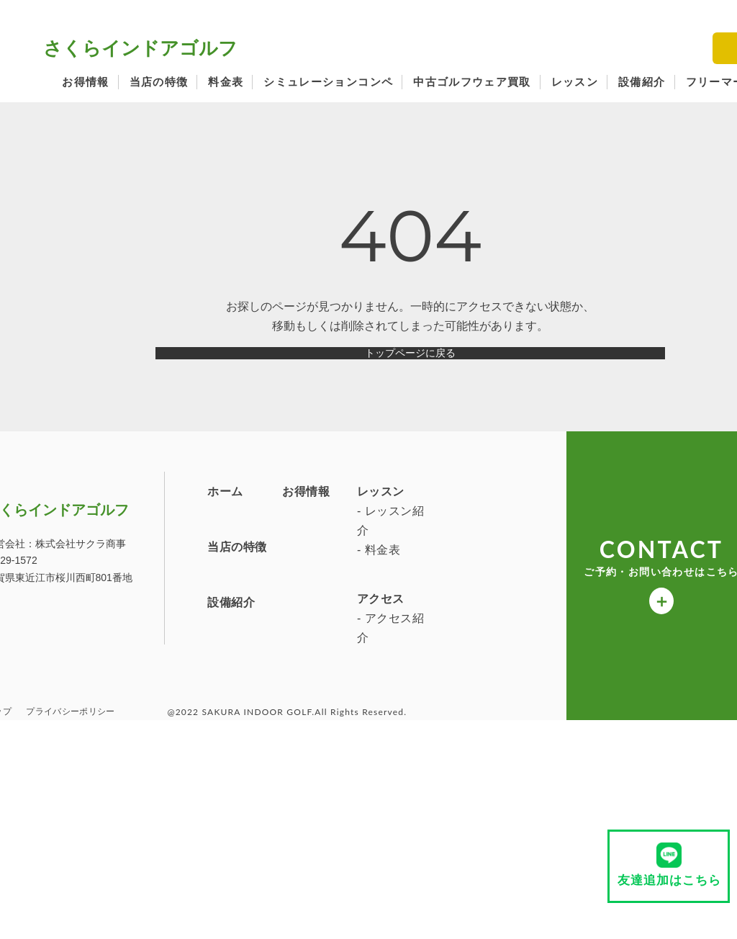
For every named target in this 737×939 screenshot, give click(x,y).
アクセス (131, 712)
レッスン (574, 82)
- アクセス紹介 (141, 742)
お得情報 (85, 82)
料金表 (225, 82)
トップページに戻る (410, 365)
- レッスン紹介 (141, 635)
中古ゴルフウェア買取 (472, 82)
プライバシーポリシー (70, 827)
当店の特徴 (159, 82)
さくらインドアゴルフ (140, 48)
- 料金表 (129, 664)
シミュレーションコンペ (328, 82)
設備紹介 (641, 82)
